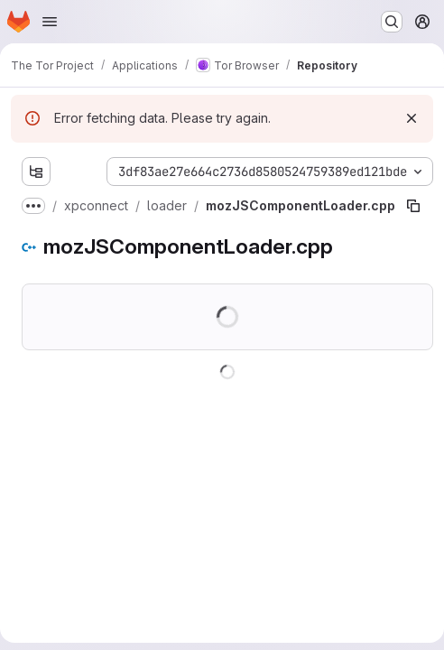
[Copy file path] (413, 205)
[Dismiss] (411, 118)
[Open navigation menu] (49, 21)
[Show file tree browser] (36, 171)
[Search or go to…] (391, 21)
